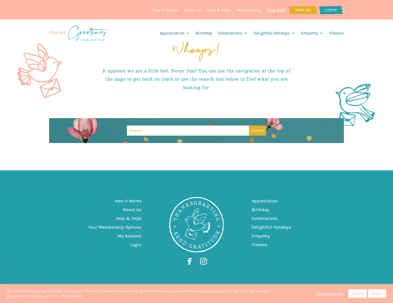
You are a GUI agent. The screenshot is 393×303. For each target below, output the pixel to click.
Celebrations (230, 33)
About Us (192, 10)
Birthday (204, 33)
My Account (129, 236)
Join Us (303, 10)
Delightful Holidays (272, 33)
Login (331, 10)
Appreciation (172, 33)
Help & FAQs (219, 10)
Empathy (309, 33)
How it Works (165, 10)
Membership (249, 10)
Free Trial (276, 10)
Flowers (336, 33)
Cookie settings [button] (329, 293)
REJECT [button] (377, 294)
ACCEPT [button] (358, 294)
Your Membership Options (114, 227)
